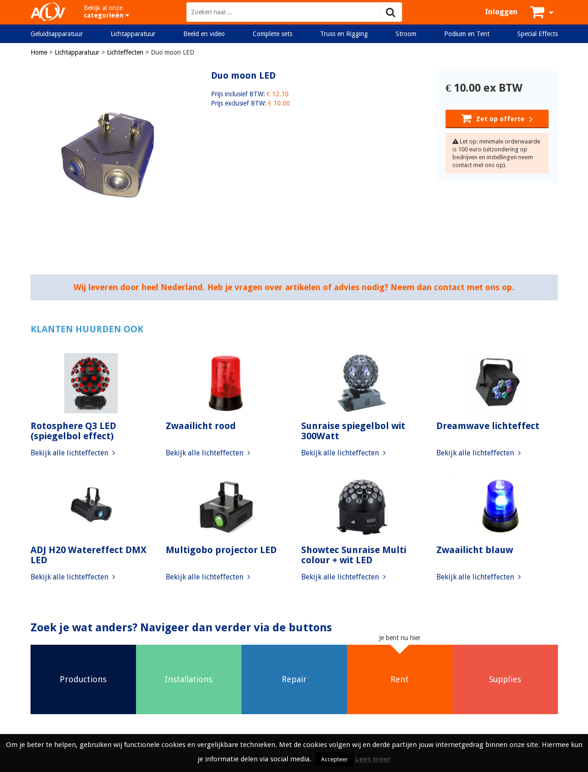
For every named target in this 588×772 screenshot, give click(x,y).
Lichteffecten (125, 52)
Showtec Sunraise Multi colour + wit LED (353, 555)
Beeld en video (204, 33)
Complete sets (272, 33)
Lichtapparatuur (133, 33)
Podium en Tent (466, 33)
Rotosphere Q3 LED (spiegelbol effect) (73, 431)
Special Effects (537, 33)
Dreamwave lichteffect (487, 425)
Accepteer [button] (334, 759)
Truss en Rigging (344, 33)
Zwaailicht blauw (474, 549)
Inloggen (501, 11)
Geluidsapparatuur (57, 33)
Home (39, 52)
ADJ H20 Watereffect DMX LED (89, 555)
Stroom (406, 33)
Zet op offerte (496, 118)
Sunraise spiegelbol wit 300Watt (353, 431)
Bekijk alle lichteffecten (73, 452)
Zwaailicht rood (201, 425)
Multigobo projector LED (221, 549)
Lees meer (373, 759)
